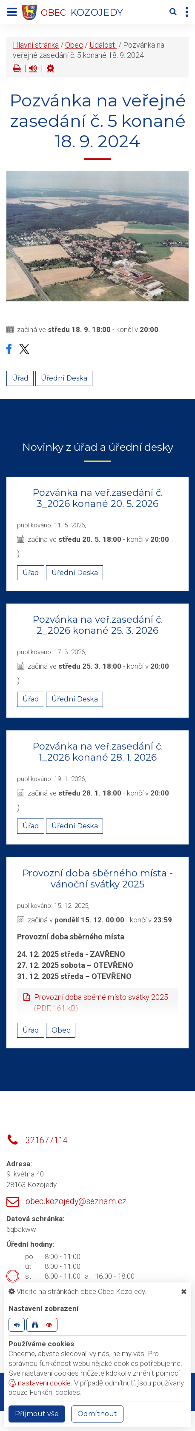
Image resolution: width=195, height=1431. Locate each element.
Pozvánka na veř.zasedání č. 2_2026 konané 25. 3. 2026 (97, 625)
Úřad (20, 378)
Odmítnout (97, 1414)
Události (103, 44)
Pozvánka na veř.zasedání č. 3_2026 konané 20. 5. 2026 (97, 498)
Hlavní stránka (36, 44)
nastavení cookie (40, 1383)
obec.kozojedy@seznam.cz (76, 1201)
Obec (74, 44)
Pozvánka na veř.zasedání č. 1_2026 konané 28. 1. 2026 (97, 752)
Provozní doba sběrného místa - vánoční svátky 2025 (97, 878)
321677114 (47, 1140)
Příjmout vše (37, 1414)
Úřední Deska (64, 378)
